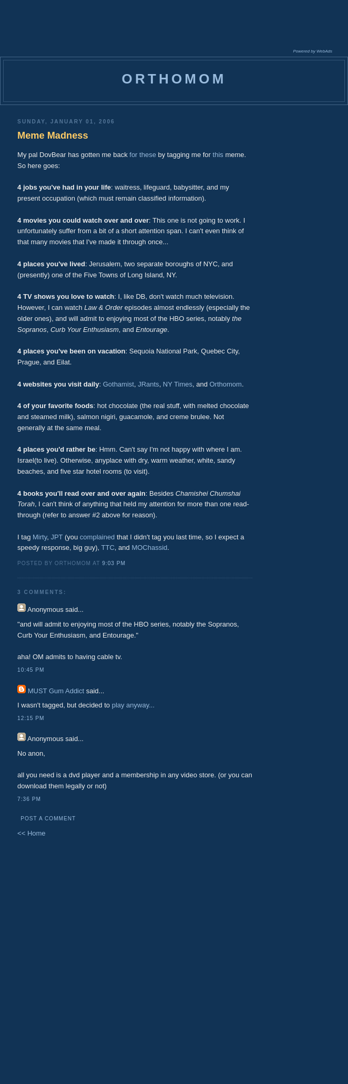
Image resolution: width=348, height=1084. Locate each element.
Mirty (40, 537)
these (147, 155)
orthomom (173, 79)
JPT (56, 537)
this (218, 155)
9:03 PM (114, 563)
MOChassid (149, 547)
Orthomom (226, 384)
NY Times (177, 384)
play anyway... (133, 705)
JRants (148, 384)
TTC (108, 547)
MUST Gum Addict (56, 691)
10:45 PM (30, 670)
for (133, 155)
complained (97, 537)
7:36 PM (29, 799)
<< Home (31, 833)
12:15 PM (30, 718)
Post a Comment (48, 818)
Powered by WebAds (312, 51)
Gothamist (118, 384)
